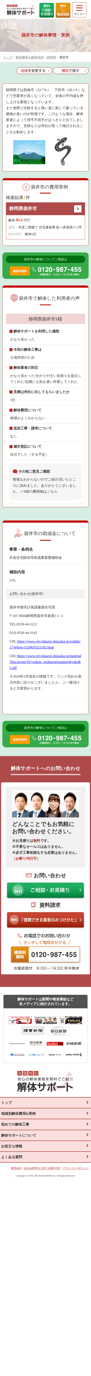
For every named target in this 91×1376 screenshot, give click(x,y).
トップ (8, 57)
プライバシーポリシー (75, 1168)
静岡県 (51, 57)
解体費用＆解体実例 (30, 57)
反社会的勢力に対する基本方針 (42, 1168)
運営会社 (16, 1168)
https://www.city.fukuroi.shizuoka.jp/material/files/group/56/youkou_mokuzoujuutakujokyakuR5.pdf (45, 662)
